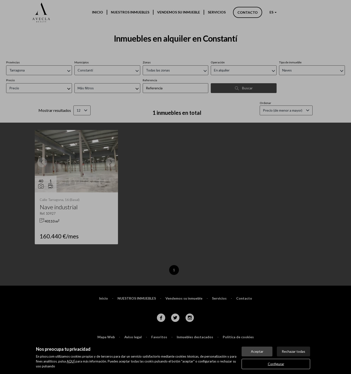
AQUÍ (71, 361)
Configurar (276, 364)
